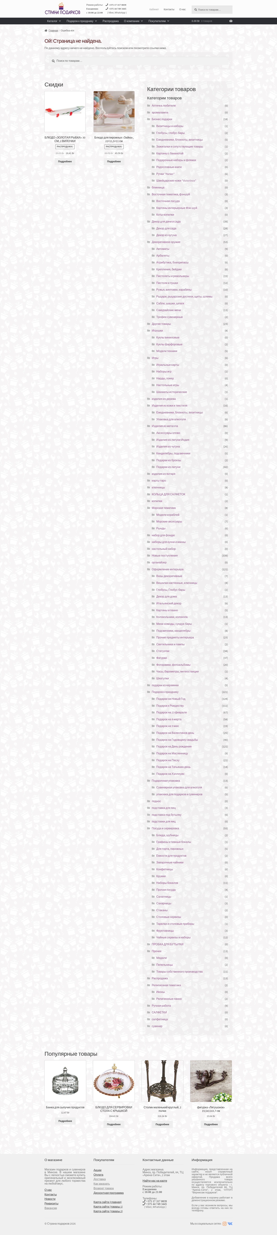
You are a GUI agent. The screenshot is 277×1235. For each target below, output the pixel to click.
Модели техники (166, 351)
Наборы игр (164, 371)
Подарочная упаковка (166, 780)
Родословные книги (169, 167)
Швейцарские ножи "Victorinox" (176, 180)
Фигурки (161, 658)
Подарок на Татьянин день (173, 767)
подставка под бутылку (166, 814)
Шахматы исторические (171, 392)
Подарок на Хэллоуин (170, 774)
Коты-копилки (165, 214)
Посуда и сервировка (165, 828)
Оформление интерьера (168, 569)
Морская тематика (164, 508)
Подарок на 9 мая (167, 726)
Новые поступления (165, 555)
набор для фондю (163, 535)
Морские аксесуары (169, 521)
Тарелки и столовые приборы (175, 924)
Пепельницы (164, 964)
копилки (157, 501)
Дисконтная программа (109, 1193)
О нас (182, 9)
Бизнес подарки (162, 119)
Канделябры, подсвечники (173, 453)
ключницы (158, 487)
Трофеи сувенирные (169, 317)
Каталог (54, 21)
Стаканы (162, 910)
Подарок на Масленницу (172, 753)
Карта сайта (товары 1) (108, 1206)
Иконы (160, 992)
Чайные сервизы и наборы (173, 937)
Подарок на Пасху (167, 760)
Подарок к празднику (82, 21)
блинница (158, 187)
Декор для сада (166, 228)
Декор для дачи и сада (166, 221)
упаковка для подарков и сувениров (179, 794)
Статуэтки (162, 651)
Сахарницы (163, 903)
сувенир (157, 1026)
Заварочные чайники (170, 862)
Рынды (161, 528)
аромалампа (160, 112)
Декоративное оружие (166, 242)
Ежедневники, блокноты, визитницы (179, 139)
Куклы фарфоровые (169, 344)
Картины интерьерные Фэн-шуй (176, 208)
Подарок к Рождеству (170, 705)
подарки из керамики (165, 685)
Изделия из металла (165, 426)
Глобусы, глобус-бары (170, 133)
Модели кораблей (167, 514)
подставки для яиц (164, 821)
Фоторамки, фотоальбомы (173, 664)
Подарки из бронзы (168, 460)
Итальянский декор (168, 603)
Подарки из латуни (168, 467)
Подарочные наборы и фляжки (176, 160)
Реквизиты (51, 1203)
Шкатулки (162, 678)
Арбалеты (162, 255)
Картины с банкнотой (169, 153)
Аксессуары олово (168, 433)
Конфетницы (164, 869)
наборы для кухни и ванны (169, 542)
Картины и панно (167, 610)
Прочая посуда (166, 889)
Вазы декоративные (169, 576)
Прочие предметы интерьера (175, 637)
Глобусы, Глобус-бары (170, 589)
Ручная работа (161, 1005)
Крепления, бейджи (169, 269)
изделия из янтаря (163, 474)
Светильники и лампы (170, 644)
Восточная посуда (168, 201)
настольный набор (164, 549)
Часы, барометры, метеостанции (177, 671)
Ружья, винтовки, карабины (174, 289)
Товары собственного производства (179, 971)
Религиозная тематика (166, 985)
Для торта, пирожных (170, 849)
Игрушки (157, 330)
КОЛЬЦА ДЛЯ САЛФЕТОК (168, 494)
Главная (53, 30)
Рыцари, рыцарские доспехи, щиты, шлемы (184, 296)
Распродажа (111, 21)
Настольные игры (167, 385)
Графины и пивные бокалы (173, 842)
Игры (155, 358)
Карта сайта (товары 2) (108, 1211)
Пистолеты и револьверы (172, 276)
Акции (98, 1170)
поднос (156, 801)
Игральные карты (167, 364)
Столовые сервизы (168, 917)
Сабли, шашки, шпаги (170, 303)
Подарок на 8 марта (168, 719)
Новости (50, 1199)
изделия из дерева (164, 399)
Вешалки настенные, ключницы (176, 583)
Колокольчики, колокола (172, 617)
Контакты (169, 9)
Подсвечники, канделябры (173, 630)
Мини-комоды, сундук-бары (174, 624)
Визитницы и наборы (169, 126)
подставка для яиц (164, 808)
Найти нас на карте (155, 1180)
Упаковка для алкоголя (171, 419)
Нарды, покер (165, 378)
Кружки (161, 876)
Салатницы (163, 896)
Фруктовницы (165, 930)
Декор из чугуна (166, 235)
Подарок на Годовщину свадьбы (177, 739)
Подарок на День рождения (174, 746)
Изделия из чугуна (168, 446)
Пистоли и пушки (167, 283)
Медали (161, 958)
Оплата (98, 1174)
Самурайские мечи (168, 310)
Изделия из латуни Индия (172, 439)
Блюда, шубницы (167, 835)
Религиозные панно (169, 998)
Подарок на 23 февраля (171, 712)
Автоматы (162, 249)
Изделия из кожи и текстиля (169, 405)
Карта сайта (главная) (108, 1202)
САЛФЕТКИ (159, 1012)
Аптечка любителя (164, 105)
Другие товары (161, 324)
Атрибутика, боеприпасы (172, 262)
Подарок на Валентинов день (175, 733)
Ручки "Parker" (165, 174)
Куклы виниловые (167, 337)
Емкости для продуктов (171, 855)
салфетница (160, 1019)
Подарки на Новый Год (170, 699)
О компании (133, 21)
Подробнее (65, 161)
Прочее (156, 951)
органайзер (159, 562)
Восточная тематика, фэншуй (171, 194)
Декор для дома (166, 596)
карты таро (159, 480)
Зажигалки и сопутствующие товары (179, 146)
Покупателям (159, 21)
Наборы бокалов (167, 883)
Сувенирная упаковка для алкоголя (179, 787)
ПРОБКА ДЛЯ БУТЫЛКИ (167, 944)
